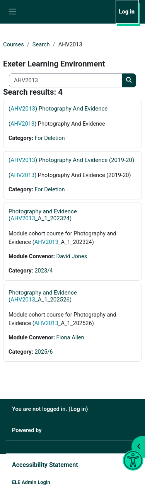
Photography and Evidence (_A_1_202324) (43, 215)
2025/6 (43, 351)
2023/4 (43, 270)
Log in (127, 11)
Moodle (52, 430)
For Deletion (49, 138)
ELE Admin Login (31, 482)
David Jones (71, 256)
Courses (13, 44)
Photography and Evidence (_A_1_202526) (43, 296)
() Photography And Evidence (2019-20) (71, 160)
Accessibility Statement (45, 464)
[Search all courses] (66, 80)
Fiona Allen (70, 337)
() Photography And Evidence (58, 108)
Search (41, 44)
